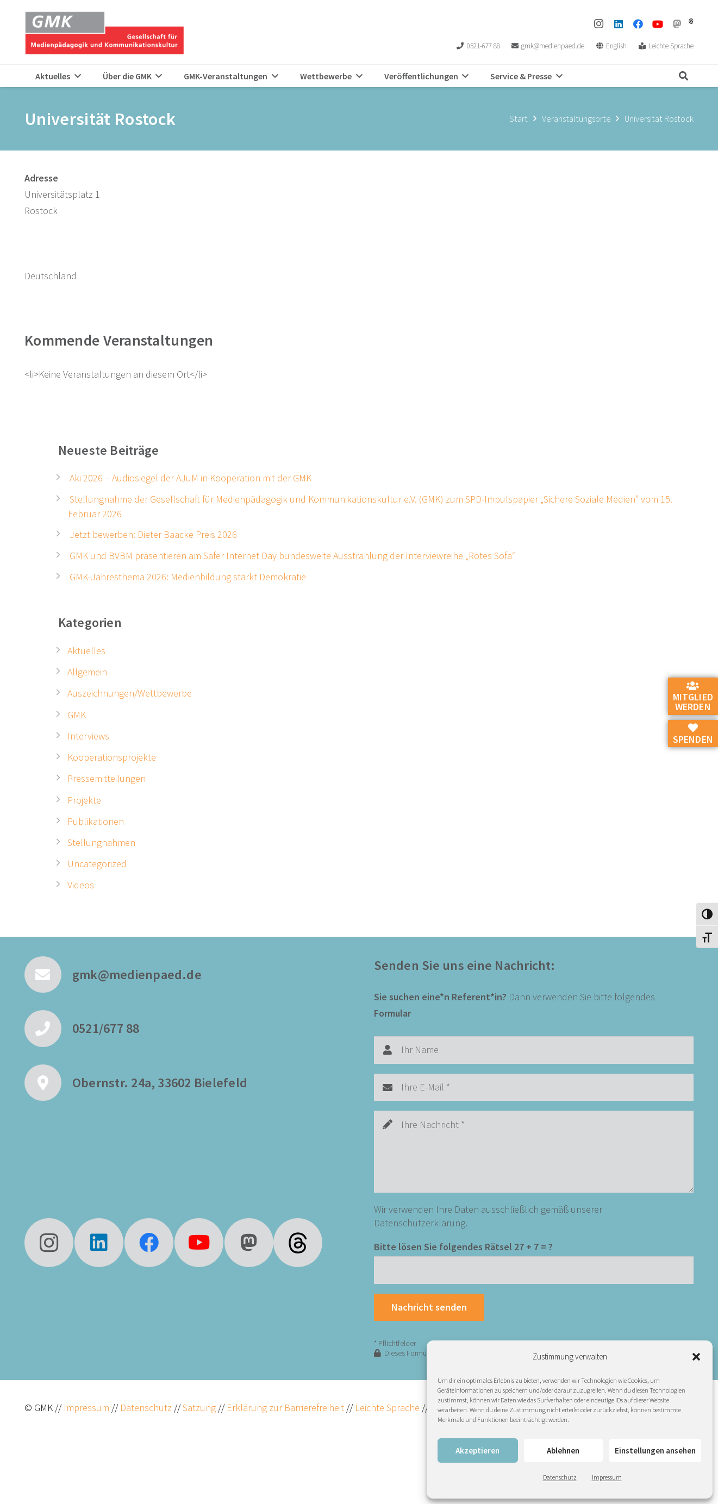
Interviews (88, 736)
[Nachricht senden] (429, 1307)
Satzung (198, 1407)
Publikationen (95, 821)
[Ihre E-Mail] (534, 1087)
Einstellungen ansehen (655, 1450)
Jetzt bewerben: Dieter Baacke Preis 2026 (153, 534)
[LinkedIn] (618, 24)
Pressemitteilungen (106, 778)
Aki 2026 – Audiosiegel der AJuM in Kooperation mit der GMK (190, 478)
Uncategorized (97, 863)
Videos (80, 885)
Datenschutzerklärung (419, 1223)
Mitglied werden (693, 697)
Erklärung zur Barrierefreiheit (285, 1407)
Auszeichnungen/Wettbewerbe (129, 693)
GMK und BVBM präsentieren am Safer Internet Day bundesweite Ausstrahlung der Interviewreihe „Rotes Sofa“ (292, 555)
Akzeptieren (477, 1450)
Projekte (84, 800)
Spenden (693, 734)
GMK (76, 715)
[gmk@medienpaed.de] (48, 974)
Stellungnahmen (101, 842)
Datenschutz (560, 1477)
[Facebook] (638, 24)
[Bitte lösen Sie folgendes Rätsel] (534, 1269)
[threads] (691, 21)
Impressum (607, 1477)
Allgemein (87, 672)
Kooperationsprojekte (111, 757)
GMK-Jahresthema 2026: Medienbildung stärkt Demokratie (188, 577)
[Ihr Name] (534, 1049)
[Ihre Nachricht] (534, 1152)
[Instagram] (599, 24)
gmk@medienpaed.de (137, 974)
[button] (696, 1356)
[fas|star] (297, 1242)
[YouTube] (657, 24)
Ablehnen (563, 1450)
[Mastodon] (677, 24)
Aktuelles (86, 650)
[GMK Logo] (104, 32)
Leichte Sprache (388, 1407)
